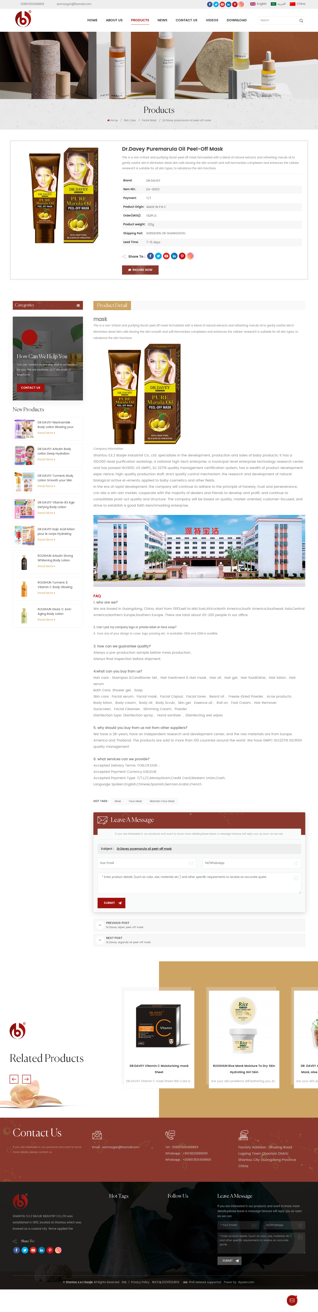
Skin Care (130, 120)
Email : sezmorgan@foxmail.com (119, 1147)
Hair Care (24, 324)
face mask (135, 801)
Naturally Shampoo (122, 1250)
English (258, 3)
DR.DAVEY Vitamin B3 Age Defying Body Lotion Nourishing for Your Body (56, 612)
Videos (212, 20)
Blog (171, 1258)
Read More (46, 540)
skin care (115, 1266)
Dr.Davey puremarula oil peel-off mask (144, 849)
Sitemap (173, 1250)
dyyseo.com (246, 1305)
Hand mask (25, 383)
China (297, 3)
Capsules (24, 374)
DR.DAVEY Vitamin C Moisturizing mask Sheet (243, 1069)
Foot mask (24, 364)
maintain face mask (162, 801)
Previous (14, 1079)
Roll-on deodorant (31, 334)
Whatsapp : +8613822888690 (189, 1153)
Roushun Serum (119, 1258)
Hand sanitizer (28, 354)
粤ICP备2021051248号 (165, 1305)
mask (118, 801)
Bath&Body (25, 393)
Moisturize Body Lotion (124, 1208)
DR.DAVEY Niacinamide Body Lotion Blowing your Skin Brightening (56, 532)
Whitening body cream (125, 1283)
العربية (278, 3)
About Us (114, 20)
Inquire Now (140, 269)
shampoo (115, 1275)
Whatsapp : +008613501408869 (191, 1160)
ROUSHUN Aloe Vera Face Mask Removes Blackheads (159, 1069)
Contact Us (186, 20)
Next (26, 1079)
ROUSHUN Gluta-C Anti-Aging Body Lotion (55, 719)
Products (140, 20)
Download (237, 20)
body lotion (117, 1241)
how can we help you (42, 464)
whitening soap (120, 1216)
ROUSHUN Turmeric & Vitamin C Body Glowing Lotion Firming (55, 692)
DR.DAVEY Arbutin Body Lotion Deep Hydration (54, 559)
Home (92, 20)
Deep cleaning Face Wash (127, 1233)
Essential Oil (26, 413)
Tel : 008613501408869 (183, 1147)
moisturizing (117, 1225)
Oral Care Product (31, 403)
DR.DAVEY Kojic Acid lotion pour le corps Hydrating (56, 639)
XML (124, 1305)
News (162, 20)
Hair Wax (23, 344)
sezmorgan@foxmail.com (74, 4)
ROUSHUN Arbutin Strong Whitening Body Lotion (55, 666)
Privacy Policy (140, 1305)
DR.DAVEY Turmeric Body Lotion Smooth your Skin (55, 586)
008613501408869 (32, 4)
